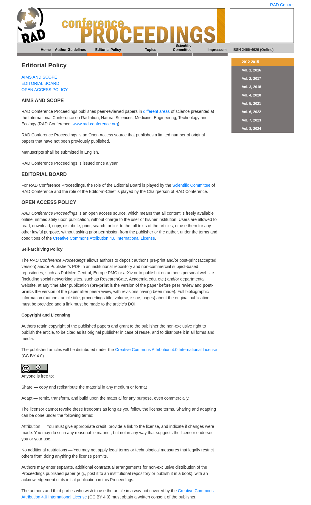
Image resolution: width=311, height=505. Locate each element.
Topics (150, 50)
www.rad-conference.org (95, 123)
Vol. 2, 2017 (251, 79)
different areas (156, 111)
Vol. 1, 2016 (251, 70)
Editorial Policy (108, 50)
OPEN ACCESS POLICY (44, 89)
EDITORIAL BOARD (40, 83)
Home (46, 50)
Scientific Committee (182, 47)
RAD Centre (281, 4)
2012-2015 (250, 62)
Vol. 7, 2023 (251, 120)
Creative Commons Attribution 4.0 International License (104, 238)
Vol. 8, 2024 (251, 129)
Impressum (217, 50)
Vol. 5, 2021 (251, 104)
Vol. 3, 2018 (251, 87)
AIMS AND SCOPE (39, 77)
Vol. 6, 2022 (251, 112)
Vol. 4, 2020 (251, 95)
